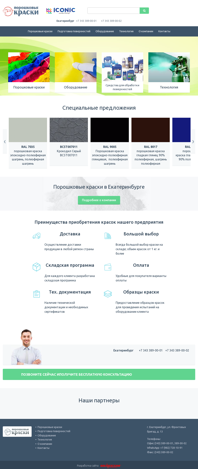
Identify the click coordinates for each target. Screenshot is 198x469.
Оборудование (105, 31)
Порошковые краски (40, 31)
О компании (146, 31)
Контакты (164, 31)
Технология (126, 31)
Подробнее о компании (99, 200)
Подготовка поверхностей (74, 31)
